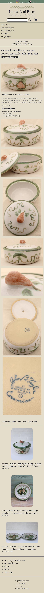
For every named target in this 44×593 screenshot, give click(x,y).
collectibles (5, 34)
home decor (5, 25)
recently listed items (14, 560)
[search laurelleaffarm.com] (30, 20)
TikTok (34, 2)
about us (8, 566)
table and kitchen (7, 28)
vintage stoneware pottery (22, 44)
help (6, 569)
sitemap (8, 572)
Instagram (22, 2)
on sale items (11, 563)
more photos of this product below (16, 94)
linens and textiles (8, 31)
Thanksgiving (7, 114)
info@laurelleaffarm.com (22, 588)
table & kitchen (21, 41)
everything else (6, 37)
